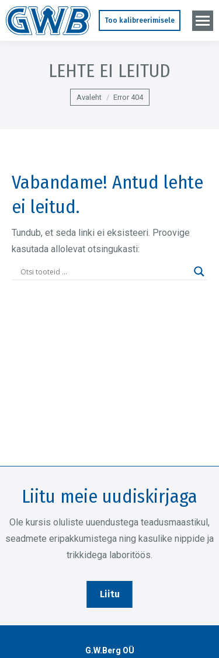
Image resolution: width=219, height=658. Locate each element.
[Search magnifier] (199, 271)
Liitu (110, 594)
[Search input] (104, 271)
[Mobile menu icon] (202, 21)
